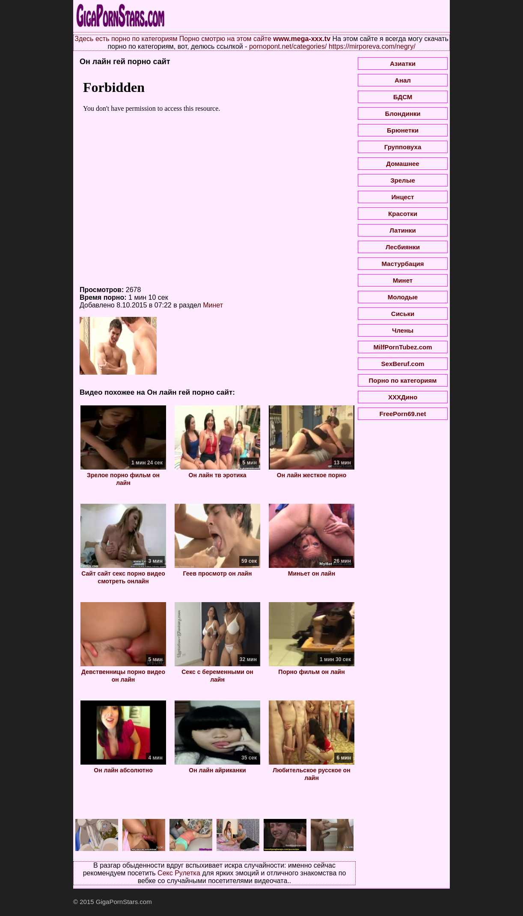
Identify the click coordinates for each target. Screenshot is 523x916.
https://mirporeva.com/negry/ (372, 46)
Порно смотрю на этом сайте (225, 38)
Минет (213, 305)
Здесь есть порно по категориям (125, 38)
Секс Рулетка (178, 873)
